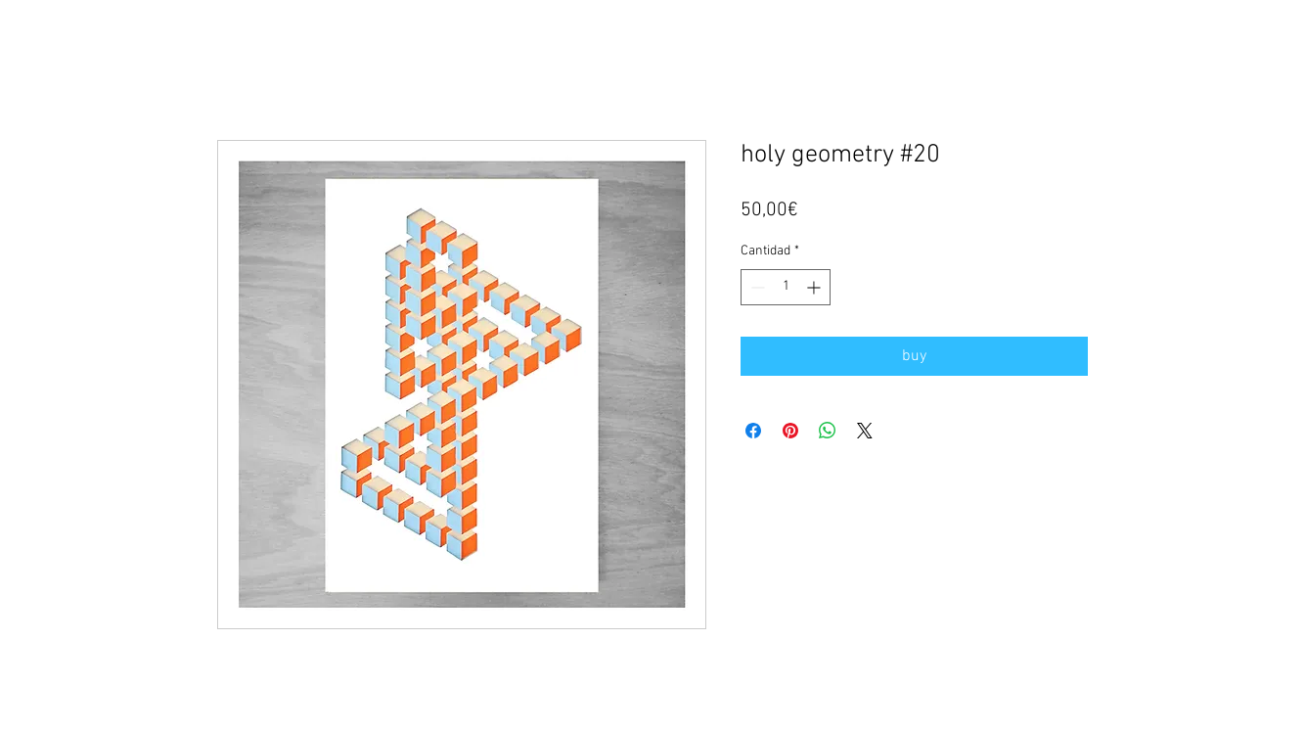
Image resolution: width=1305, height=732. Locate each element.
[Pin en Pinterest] (790, 430)
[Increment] (815, 287)
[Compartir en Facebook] (753, 430)
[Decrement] (755, 287)
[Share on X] (865, 430)
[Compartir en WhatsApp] (827, 430)
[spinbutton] (785, 287)
